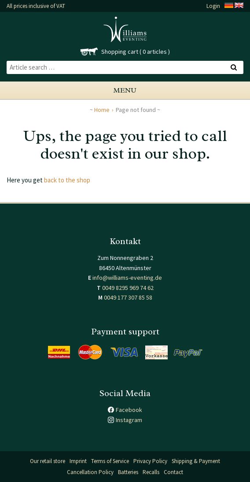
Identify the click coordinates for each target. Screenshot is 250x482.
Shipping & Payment (196, 461)
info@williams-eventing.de (127, 278)
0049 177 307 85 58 (128, 297)
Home (102, 110)
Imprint (78, 461)
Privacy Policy (150, 461)
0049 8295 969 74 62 (128, 288)
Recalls (151, 472)
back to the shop (67, 180)
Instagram (129, 420)
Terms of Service (110, 461)
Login (213, 6)
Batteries (128, 472)
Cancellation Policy (90, 472)
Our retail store (47, 461)
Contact (173, 472)
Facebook (129, 410)
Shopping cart (119, 52)
